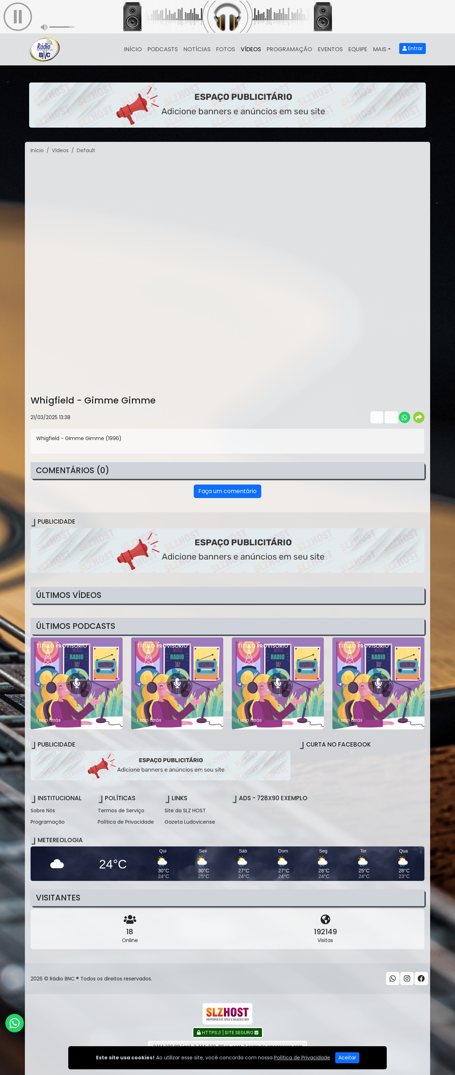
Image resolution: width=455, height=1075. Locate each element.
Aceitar (347, 1057)
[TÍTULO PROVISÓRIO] (77, 683)
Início (133, 49)
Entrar (412, 48)
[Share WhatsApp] (404, 417)
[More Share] (418, 417)
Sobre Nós (43, 810)
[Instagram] (407, 979)
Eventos (330, 49)
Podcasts (163, 49)
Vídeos (251, 49)
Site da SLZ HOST (185, 810)
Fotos (225, 49)
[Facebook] (421, 979)
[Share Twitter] (390, 417)
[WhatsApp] (393, 979)
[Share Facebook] (376, 417)
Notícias (196, 49)
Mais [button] (379, 49)
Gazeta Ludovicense (190, 821)
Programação (289, 49)
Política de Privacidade (126, 821)
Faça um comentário (227, 491)
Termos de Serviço (121, 810)
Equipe (357, 49)
